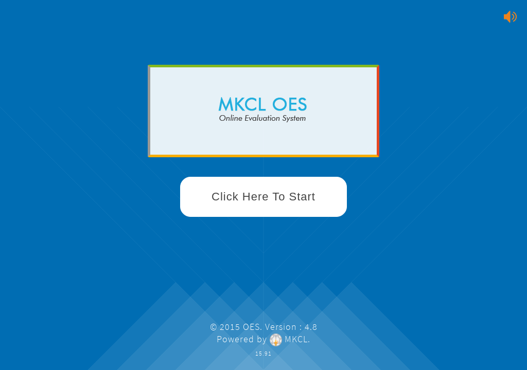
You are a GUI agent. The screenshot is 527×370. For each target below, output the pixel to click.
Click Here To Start (263, 196)
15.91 (263, 353)
